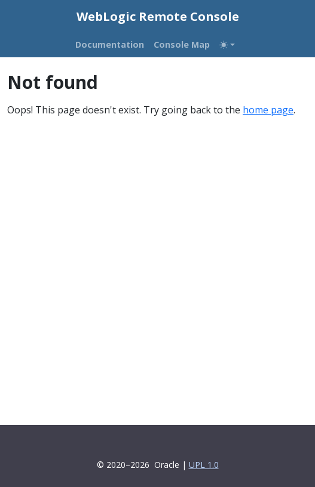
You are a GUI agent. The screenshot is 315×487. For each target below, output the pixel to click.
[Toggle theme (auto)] (227, 44)
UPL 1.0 (204, 464)
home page (268, 109)
